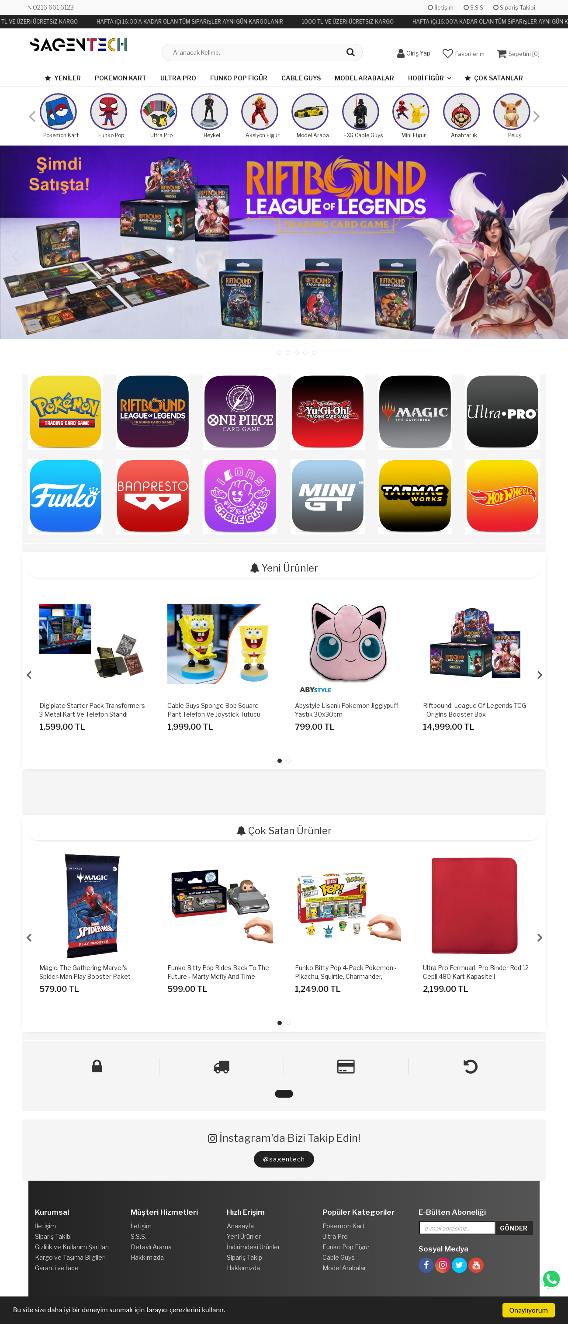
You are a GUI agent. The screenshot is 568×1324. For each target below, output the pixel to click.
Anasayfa (240, 1226)
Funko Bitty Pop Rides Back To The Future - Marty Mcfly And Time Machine (218, 976)
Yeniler (63, 78)
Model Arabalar (364, 78)
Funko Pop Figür (238, 78)
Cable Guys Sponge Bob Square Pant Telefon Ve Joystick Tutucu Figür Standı (213, 714)
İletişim (441, 7)
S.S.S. (138, 1236)
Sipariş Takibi (514, 7)
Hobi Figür (426, 78)
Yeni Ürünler (244, 1236)
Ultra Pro (178, 78)
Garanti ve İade (57, 1268)
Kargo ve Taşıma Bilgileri (70, 1257)
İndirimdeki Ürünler (253, 1247)
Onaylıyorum (528, 1310)
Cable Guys (301, 78)
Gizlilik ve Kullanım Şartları (72, 1247)
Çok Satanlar (494, 78)
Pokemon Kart (120, 78)
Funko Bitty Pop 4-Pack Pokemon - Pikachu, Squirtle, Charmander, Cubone (346, 976)
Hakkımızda (147, 1257)
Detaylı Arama (151, 1247)
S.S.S (473, 7)
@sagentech (284, 1159)
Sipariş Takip (244, 1257)
